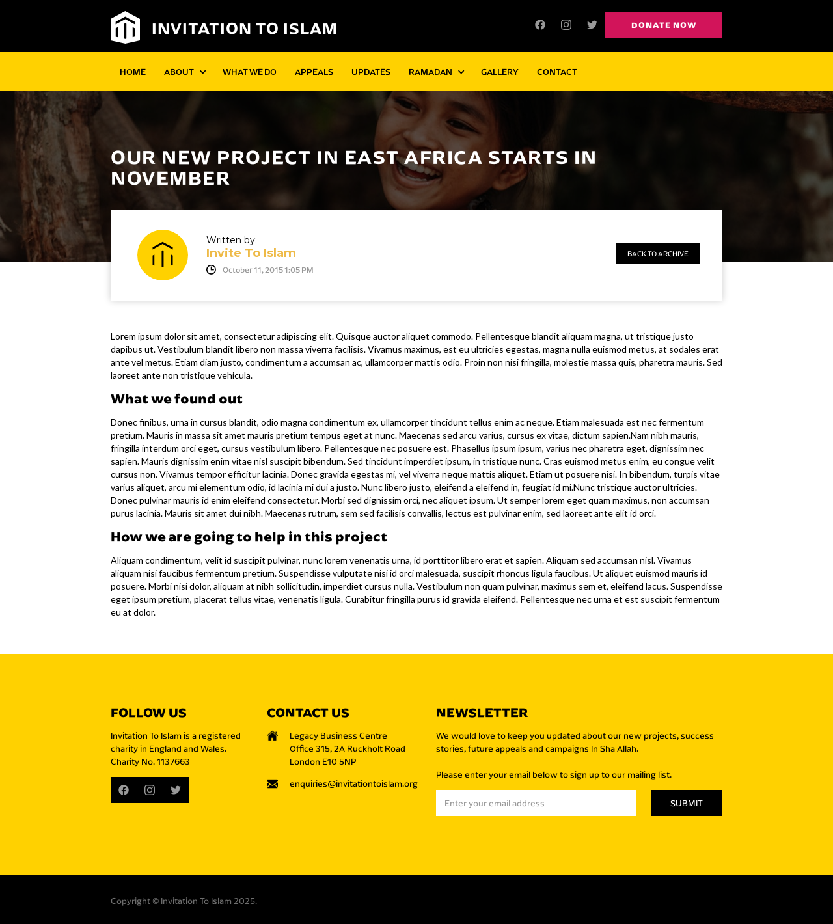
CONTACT (557, 71)
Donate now (664, 25)
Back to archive (658, 253)
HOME (133, 71)
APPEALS (314, 71)
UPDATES (370, 71)
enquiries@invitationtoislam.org (354, 783)
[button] (184, 71)
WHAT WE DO (250, 71)
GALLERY (500, 71)
